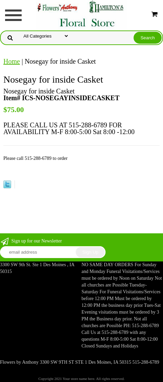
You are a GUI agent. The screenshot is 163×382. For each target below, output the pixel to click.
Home (11, 61)
